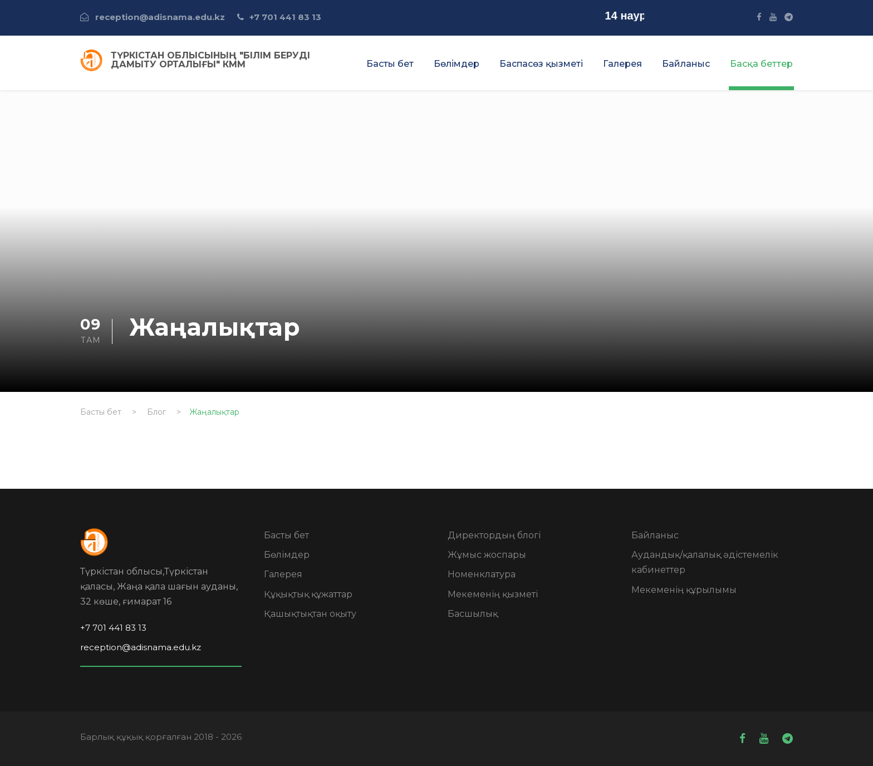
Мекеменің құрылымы (684, 590)
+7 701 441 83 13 (285, 17)
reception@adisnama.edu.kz (160, 17)
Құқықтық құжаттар (308, 594)
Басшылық (473, 613)
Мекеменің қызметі (493, 594)
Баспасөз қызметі (541, 63)
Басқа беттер (761, 63)
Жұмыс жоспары (487, 554)
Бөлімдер (456, 63)
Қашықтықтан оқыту (310, 613)
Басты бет (390, 63)
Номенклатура (482, 574)
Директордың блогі (494, 535)
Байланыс (686, 63)
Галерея (622, 63)
